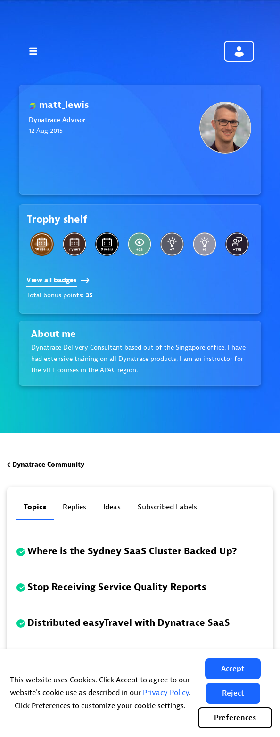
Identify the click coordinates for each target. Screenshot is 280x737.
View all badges (58, 280)
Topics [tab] (35, 507)
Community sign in (239, 51)
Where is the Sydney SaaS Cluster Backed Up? (132, 551)
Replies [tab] (74, 507)
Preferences (235, 717)
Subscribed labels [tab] (167, 507)
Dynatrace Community (48, 464)
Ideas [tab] (112, 507)
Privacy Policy (166, 692)
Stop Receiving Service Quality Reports (116, 587)
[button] (233, 668)
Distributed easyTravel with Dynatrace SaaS (128, 623)
